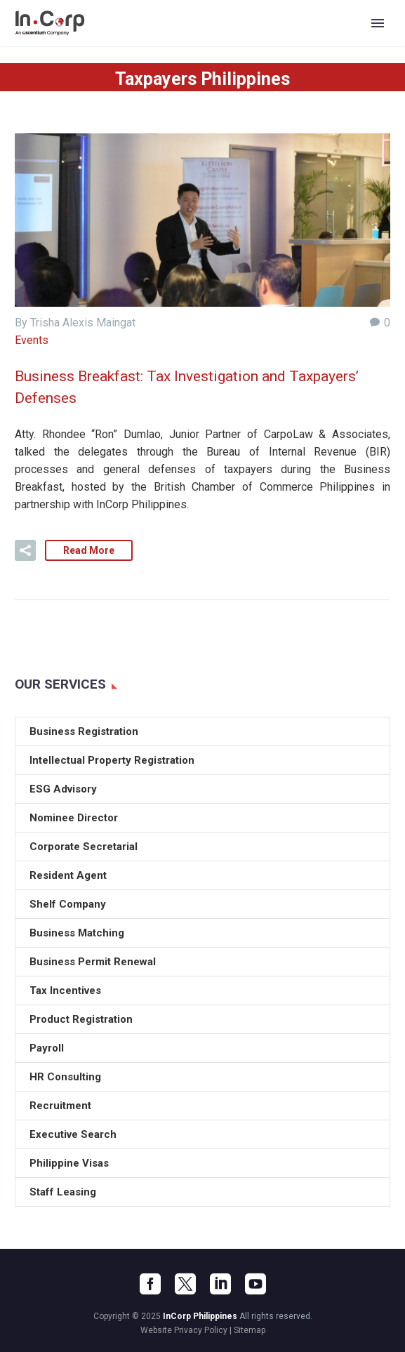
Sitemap (249, 1330)
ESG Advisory (63, 789)
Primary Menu (377, 23)
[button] (25, 550)
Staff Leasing (62, 1192)
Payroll (46, 1048)
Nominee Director (73, 817)
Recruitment (60, 1105)
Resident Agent (68, 875)
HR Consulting (65, 1077)
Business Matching (76, 933)
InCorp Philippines (200, 1316)
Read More (88, 550)
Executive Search (73, 1134)
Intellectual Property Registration (111, 760)
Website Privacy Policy (183, 1330)
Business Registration (83, 731)
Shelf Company (67, 904)
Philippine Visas (69, 1163)
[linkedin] (220, 1283)
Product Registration (81, 1019)
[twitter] (185, 1283)
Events (31, 340)
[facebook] (150, 1283)
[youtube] (255, 1283)
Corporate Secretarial (83, 846)
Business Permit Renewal (92, 961)
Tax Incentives (65, 990)
